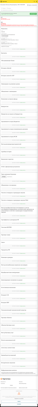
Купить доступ (33, 13)
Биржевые (4, 176)
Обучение (20, 381)
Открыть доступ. (22, 56)
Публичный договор (22, 383)
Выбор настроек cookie (23, 387)
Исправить (3, 8)
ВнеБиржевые (9, 176)
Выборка (9, 8)
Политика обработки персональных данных (8, 387)
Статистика (3, 383)
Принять (19, 401)
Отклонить (19, 404)
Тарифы (11, 385)
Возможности (3, 381)
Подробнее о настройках (19, 398)
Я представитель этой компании (7, 10)
